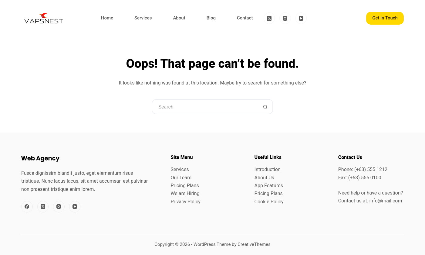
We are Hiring (184, 193)
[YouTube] (301, 18)
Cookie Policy (269, 202)
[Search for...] (205, 106)
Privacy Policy (185, 202)
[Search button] (265, 106)
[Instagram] (285, 18)
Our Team (180, 178)
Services (143, 18)
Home (107, 18)
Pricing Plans (184, 185)
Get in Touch (385, 18)
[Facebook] (27, 206)
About (179, 18)
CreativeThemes (254, 244)
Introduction (268, 169)
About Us (264, 178)
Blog (211, 18)
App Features (269, 185)
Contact (245, 18)
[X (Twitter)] (269, 18)
